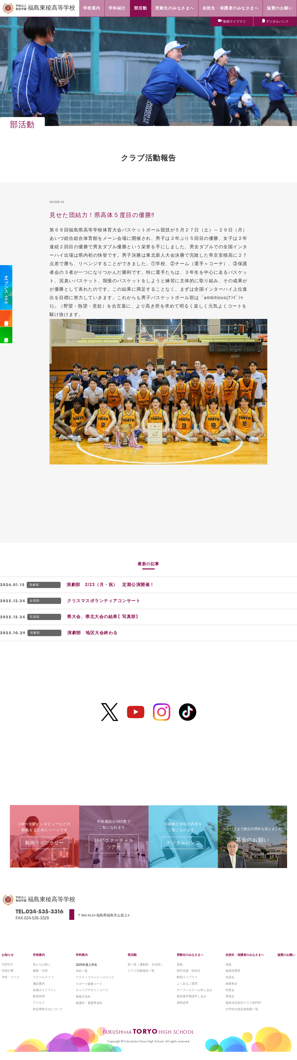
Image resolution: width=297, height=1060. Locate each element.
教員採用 (39, 1004)
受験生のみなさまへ (190, 961)
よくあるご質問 (187, 991)
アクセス (39, 1010)
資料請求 (6, 335)
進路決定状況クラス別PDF (243, 1010)
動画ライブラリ (234, 22)
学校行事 (8, 978)
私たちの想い (42, 971)
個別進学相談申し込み (191, 1004)
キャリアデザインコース (92, 997)
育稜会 (229, 1004)
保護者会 (231, 991)
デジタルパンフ (277, 22)
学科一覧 (82, 978)
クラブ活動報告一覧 (141, 978)
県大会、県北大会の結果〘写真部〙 (106, 617)
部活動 (132, 961)
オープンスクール (6, 287)
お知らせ (8, 961)
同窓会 (229, 997)
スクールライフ (43, 984)
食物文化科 (83, 1004)
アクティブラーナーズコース (95, 984)
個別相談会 (6, 318)
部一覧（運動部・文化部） (145, 971)
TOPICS (7, 971)
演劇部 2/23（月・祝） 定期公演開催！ (113, 584)
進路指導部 (232, 978)
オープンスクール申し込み (194, 997)
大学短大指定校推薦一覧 (241, 1017)
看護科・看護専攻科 (89, 1010)
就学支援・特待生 (188, 978)
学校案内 (39, 961)
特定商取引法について (48, 1017)
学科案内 (82, 961)
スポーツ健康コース (89, 991)
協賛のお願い (286, 961)
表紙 (180, 971)
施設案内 (39, 991)
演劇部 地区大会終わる (94, 633)
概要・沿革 (40, 978)
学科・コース (11, 984)
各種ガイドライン (45, 997)
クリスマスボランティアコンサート (106, 601)
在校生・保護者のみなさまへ (244, 961)
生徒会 (229, 984)
